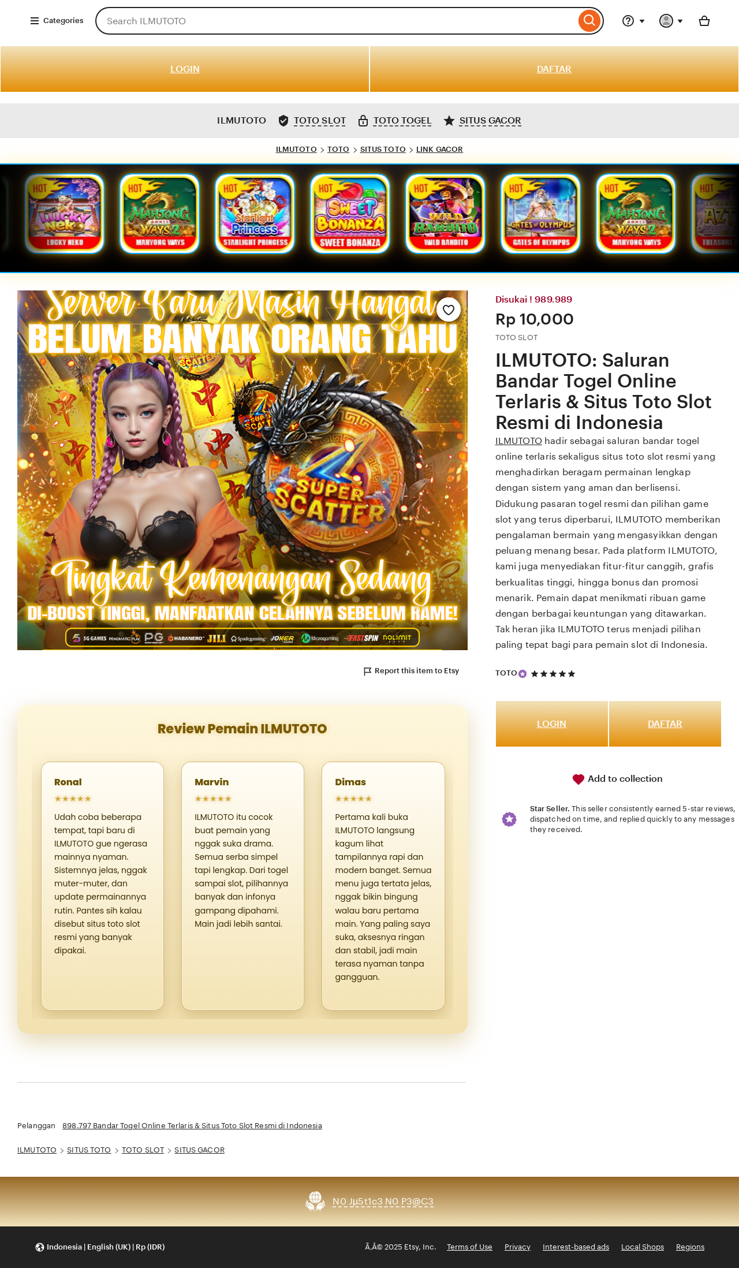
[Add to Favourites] (448, 309)
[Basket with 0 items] (704, 21)
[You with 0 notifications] (671, 21)
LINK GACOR (439, 149)
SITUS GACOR (199, 1150)
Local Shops (642, 1247)
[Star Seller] (522, 674)
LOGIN (185, 69)
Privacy (518, 1247)
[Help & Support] (633, 21)
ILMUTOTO (296, 149)
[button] (99, 1247)
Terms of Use (469, 1247)
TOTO (338, 149)
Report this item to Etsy (410, 671)
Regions (690, 1247)
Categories (56, 21)
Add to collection (617, 779)
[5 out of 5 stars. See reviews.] (554, 673)
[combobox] (335, 21)
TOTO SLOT (143, 1150)
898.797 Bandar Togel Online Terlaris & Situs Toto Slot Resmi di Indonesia (192, 1125)
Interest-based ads (576, 1247)
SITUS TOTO (383, 149)
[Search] (590, 21)
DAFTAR (554, 69)
